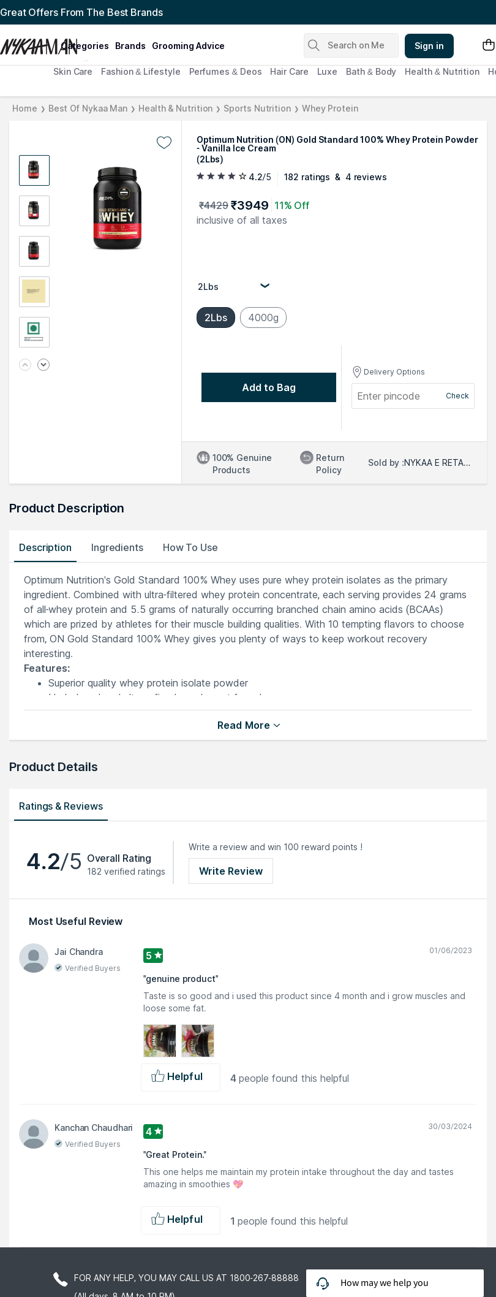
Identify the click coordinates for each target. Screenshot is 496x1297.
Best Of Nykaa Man (87, 108)
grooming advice (188, 45)
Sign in (429, 45)
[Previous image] (25, 366)
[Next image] (43, 366)
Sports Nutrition (257, 108)
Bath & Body (371, 71)
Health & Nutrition (442, 71)
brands (130, 45)
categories (85, 45)
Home (24, 108)
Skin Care (72, 71)
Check (457, 395)
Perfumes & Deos (225, 71)
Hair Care (289, 71)
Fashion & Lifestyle (140, 71)
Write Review (231, 871)
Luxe (327, 71)
